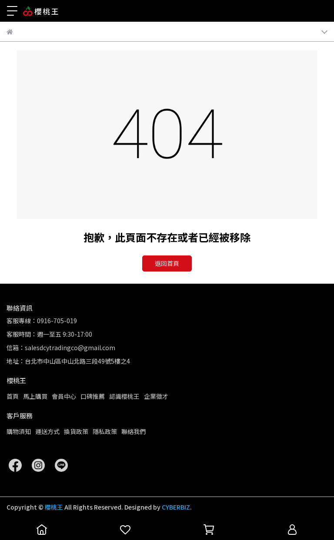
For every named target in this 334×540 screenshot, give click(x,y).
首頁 (13, 396)
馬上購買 (35, 396)
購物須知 (19, 431)
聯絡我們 (133, 431)
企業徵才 (156, 396)
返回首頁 (167, 263)
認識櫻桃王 (124, 396)
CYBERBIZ (176, 507)
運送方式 (47, 431)
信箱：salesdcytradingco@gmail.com (61, 347)
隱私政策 (105, 431)
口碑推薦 (92, 396)
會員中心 (64, 396)
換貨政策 (76, 431)
